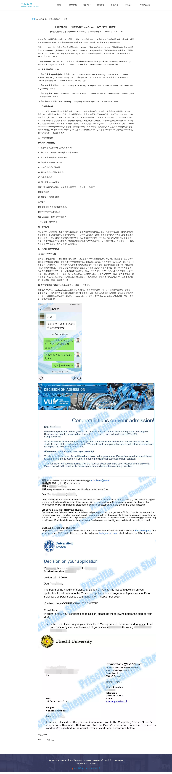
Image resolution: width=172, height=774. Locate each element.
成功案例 (101, 5)
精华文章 (73, 5)
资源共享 (114, 5)
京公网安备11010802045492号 (87, 768)
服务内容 (87, 5)
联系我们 (128, 5)
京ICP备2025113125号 (86, 763)
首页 (59, 5)
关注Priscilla (145, 5)
